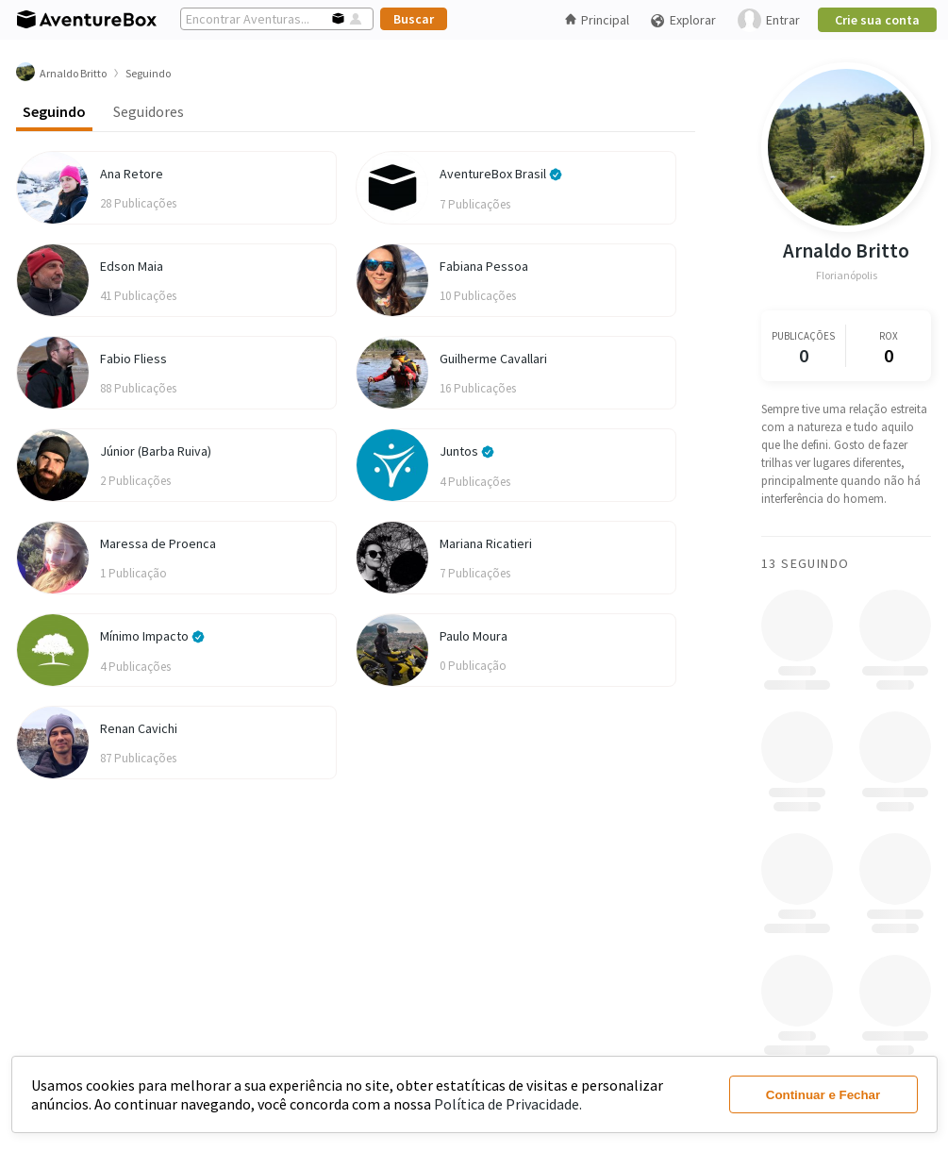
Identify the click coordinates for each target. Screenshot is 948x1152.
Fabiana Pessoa (484, 266)
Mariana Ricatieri (486, 543)
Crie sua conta (877, 19)
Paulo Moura (473, 635)
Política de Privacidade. (508, 1103)
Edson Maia (131, 266)
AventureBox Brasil (501, 173)
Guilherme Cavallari (493, 358)
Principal (597, 19)
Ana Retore (131, 173)
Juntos (467, 450)
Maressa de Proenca (158, 543)
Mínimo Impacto (152, 635)
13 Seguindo (805, 563)
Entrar (769, 20)
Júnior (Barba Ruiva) (155, 450)
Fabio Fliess (133, 358)
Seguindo (54, 111)
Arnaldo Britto (846, 250)
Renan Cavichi (138, 728)
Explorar (683, 20)
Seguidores (148, 111)
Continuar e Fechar (823, 1095)
